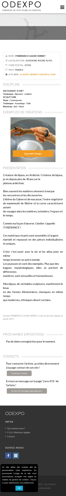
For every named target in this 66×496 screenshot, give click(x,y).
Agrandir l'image (33, 153)
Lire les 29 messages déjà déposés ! (26, 391)
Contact (11, 436)
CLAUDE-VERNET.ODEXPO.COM (38, 74)
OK (19, 488)
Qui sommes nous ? (16, 428)
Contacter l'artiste (19, 373)
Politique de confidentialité (38, 488)
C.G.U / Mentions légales (18, 432)
